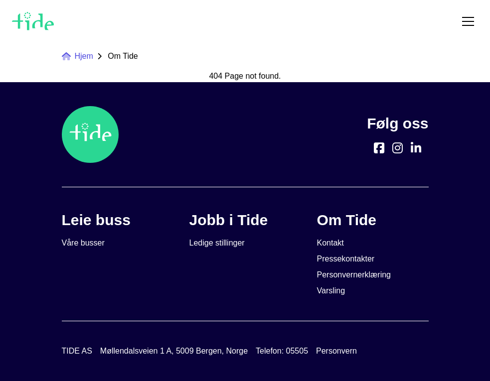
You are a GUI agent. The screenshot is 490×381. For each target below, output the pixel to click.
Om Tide (123, 56)
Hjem (77, 56)
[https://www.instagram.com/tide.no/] (397, 148)
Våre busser (83, 243)
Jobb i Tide (228, 220)
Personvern (336, 351)
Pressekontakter (346, 258)
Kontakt (330, 243)
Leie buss (96, 220)
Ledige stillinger (217, 243)
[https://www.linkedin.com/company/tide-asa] (416, 148)
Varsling (331, 290)
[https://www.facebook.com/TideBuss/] (379, 148)
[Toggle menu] (468, 21)
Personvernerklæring (354, 274)
